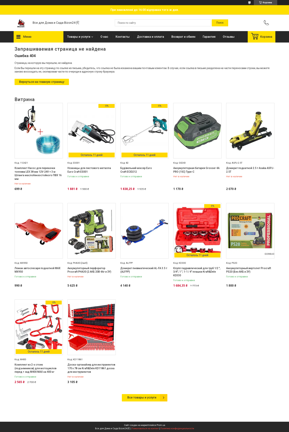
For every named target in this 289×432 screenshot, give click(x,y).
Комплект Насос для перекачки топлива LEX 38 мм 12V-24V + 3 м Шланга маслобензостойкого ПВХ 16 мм (38, 173)
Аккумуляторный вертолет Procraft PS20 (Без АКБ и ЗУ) (248, 270)
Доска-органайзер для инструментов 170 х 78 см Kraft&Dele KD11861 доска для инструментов (91, 368)
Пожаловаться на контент (145, 428)
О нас (104, 36)
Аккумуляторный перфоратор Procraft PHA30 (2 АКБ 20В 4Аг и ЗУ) (89, 270)
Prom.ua (161, 425)
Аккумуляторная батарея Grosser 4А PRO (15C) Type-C (196, 170)
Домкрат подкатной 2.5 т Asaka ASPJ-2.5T (250, 170)
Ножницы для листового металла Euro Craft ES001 (89, 170)
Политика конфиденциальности (177, 428)
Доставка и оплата (150, 36)
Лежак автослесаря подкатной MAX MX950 (37, 270)
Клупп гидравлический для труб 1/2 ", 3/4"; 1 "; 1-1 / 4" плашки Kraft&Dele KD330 (196, 272)
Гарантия (209, 36)
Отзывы (228, 36)
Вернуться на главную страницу (41, 82)
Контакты (123, 36)
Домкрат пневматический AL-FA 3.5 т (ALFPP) (143, 270)
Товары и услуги (78, 36)
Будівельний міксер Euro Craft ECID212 (136, 170)
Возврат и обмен (183, 36)
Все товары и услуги (141, 397)
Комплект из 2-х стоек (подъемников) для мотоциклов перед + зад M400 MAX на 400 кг (35, 368)
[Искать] (220, 22)
